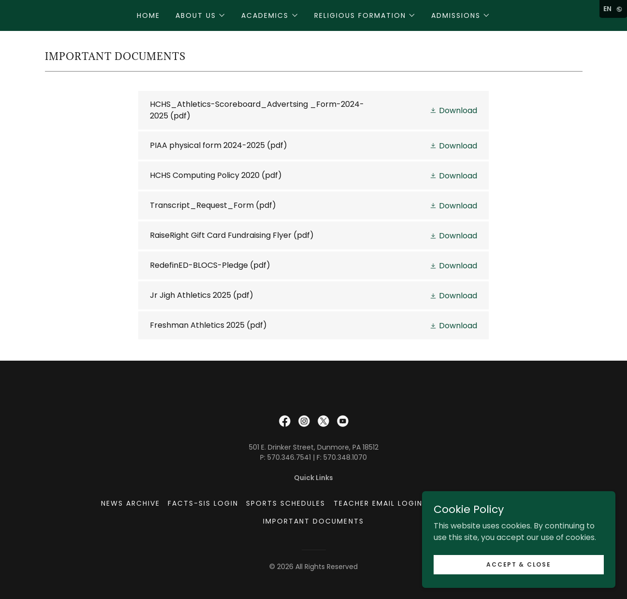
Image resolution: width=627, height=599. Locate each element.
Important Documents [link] (313, 521)
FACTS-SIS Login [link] (203, 503)
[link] (313, 110)
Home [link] (148, 15)
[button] (200, 15)
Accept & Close (518, 564)
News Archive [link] (130, 503)
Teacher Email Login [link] (378, 503)
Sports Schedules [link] (285, 503)
